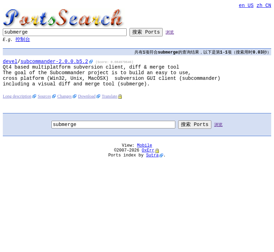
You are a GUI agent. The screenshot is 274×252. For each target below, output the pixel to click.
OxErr (148, 162)
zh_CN (264, 6)
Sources (44, 105)
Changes (64, 105)
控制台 (22, 41)
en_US (246, 6)
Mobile (144, 156)
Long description (17, 105)
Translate (109, 105)
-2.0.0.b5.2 (54, 65)
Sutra (152, 168)
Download (87, 105)
